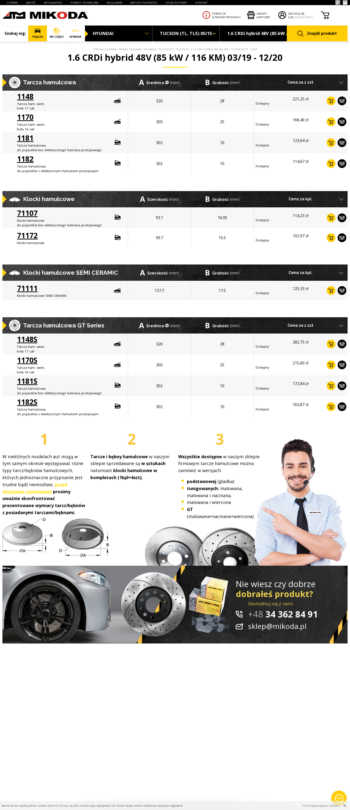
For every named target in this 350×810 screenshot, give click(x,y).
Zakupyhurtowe (263, 15)
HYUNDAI (150, 49)
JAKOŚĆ (31, 2)
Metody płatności (144, 2)
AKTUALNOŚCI (53, 2)
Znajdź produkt (317, 34)
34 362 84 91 (283, 614)
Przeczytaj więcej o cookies (321, 805)
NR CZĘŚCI (56, 33)
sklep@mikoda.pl (277, 626)
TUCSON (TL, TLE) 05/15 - (174, 49)
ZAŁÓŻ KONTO (303, 17)
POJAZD (37, 33)
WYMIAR (75, 33)
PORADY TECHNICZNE (84, 2)
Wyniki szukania (130, 49)
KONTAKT (201, 2)
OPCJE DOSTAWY (176, 2)
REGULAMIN (114, 2)
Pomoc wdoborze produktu (226, 15)
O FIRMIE (12, 2)
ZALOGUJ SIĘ (296, 13)
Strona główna (104, 49)
